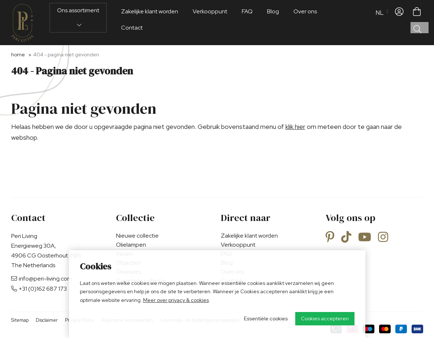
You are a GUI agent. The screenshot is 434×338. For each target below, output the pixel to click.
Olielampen (131, 244)
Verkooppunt (210, 23)
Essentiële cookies (266, 318)
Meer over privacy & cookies (176, 300)
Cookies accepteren (325, 318)
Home (18, 54)
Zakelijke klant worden (149, 23)
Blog (273, 23)
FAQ (247, 23)
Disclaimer (47, 320)
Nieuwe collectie (137, 235)
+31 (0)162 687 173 (39, 288)
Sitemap (20, 320)
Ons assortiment (78, 28)
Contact (132, 39)
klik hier (295, 126)
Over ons (305, 23)
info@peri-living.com (41, 278)
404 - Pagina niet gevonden (66, 54)
